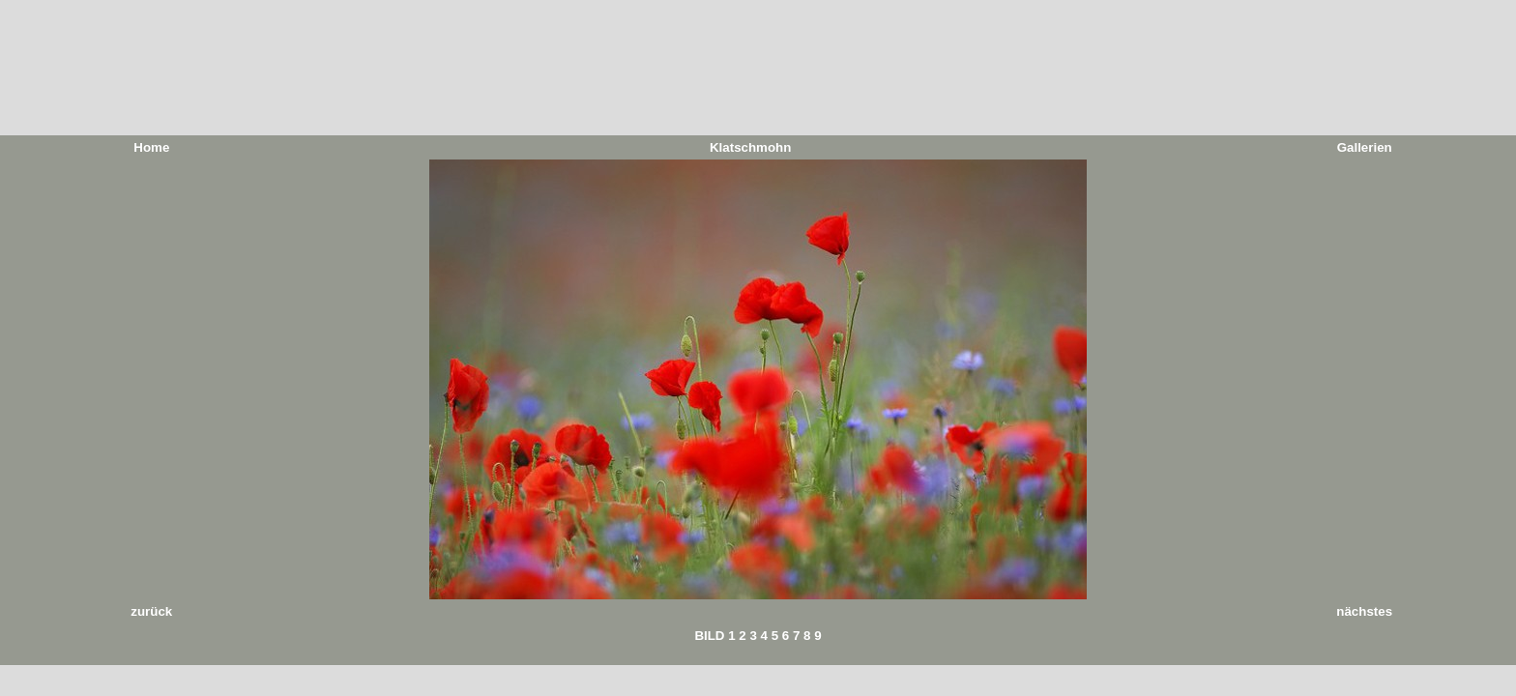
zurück (151, 611)
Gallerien (1364, 147)
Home (151, 147)
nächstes (1364, 611)
